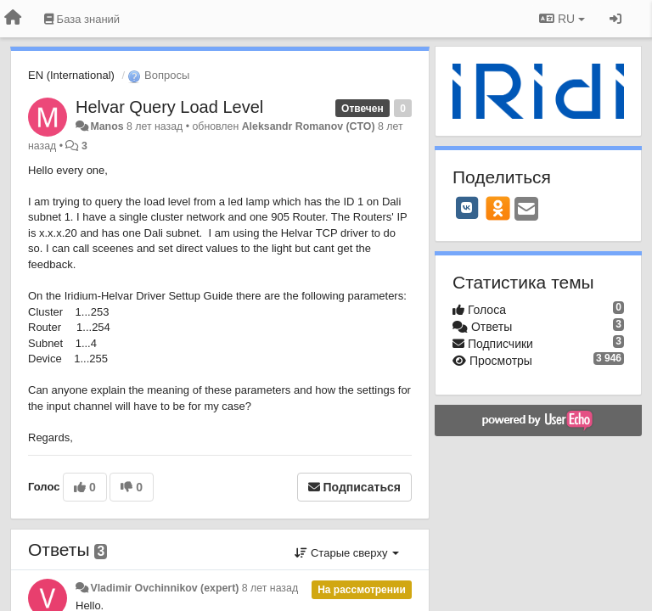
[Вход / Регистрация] (615, 18)
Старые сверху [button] (347, 553)
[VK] (467, 208)
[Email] (526, 210)
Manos (106, 126)
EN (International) (71, 75)
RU (562, 18)
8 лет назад (270, 588)
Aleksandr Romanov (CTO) (308, 126)
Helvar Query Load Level (169, 107)
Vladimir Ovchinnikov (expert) (164, 588)
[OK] (498, 208)
